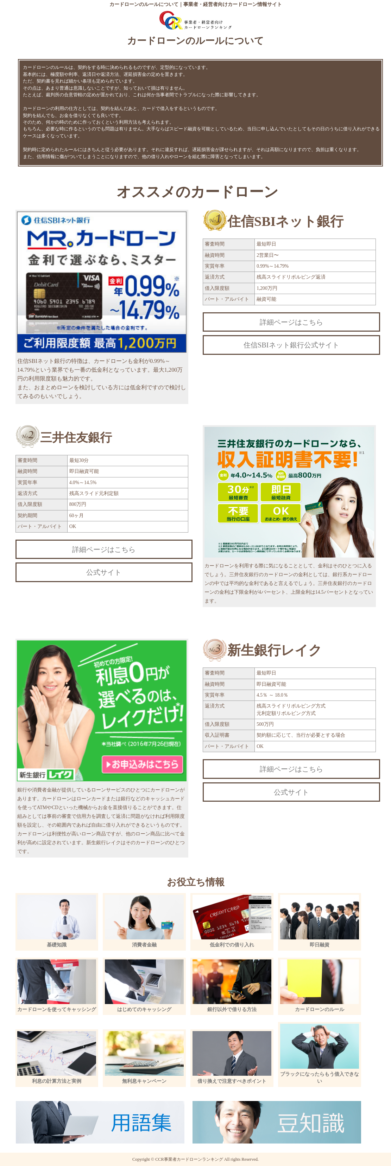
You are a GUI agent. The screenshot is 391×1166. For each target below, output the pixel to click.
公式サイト (103, 572)
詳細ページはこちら (291, 322)
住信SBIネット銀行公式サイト (291, 345)
